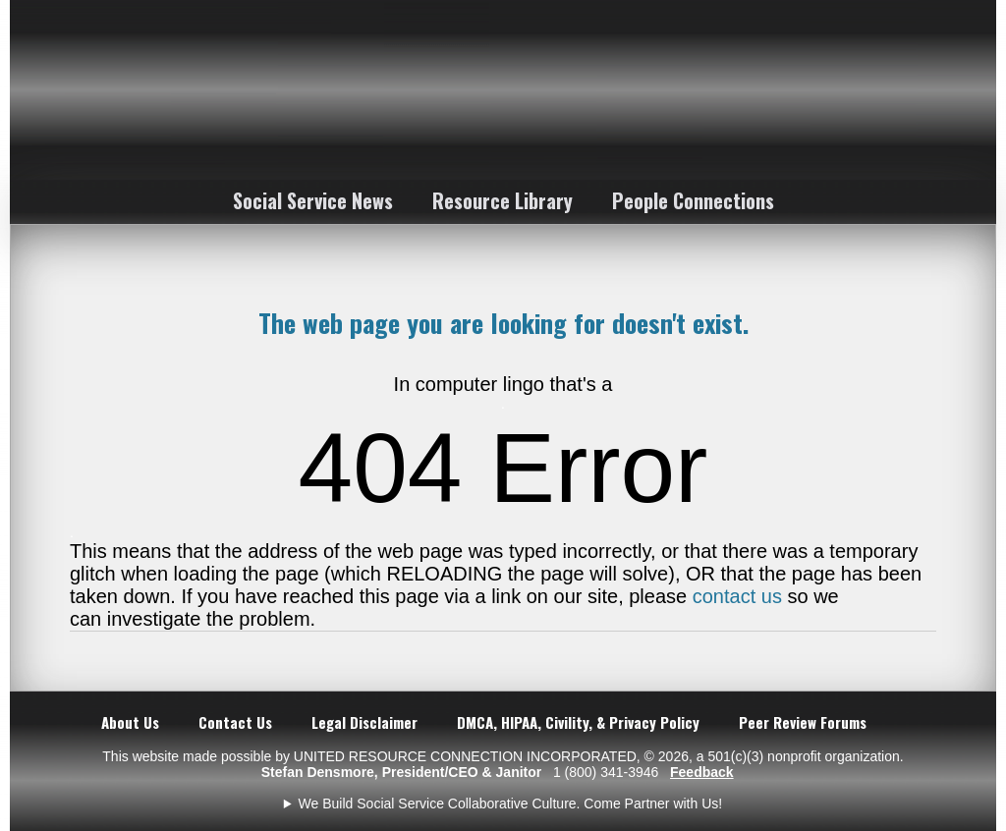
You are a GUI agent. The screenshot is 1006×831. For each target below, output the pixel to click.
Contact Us (235, 722)
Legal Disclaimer (364, 722)
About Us (130, 722)
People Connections (693, 200)
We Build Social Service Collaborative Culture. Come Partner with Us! (511, 803)
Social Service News (313, 200)
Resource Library (502, 200)
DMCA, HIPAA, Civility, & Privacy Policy (578, 722)
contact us (737, 596)
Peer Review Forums (802, 722)
